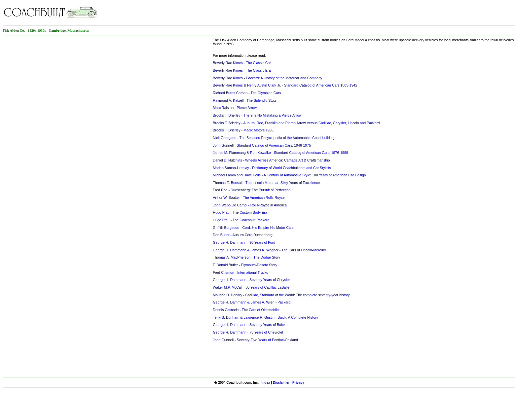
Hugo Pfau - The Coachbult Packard (241, 220)
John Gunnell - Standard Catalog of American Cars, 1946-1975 (262, 145)
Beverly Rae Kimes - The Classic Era (242, 70)
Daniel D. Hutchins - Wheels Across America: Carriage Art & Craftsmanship (271, 160)
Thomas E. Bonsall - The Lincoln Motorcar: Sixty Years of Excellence (266, 183)
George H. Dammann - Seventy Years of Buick (249, 325)
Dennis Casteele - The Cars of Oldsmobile (245, 310)
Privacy (298, 382)
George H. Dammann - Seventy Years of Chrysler (251, 280)
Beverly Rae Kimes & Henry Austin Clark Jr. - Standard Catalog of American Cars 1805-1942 (285, 85)
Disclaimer (281, 382)
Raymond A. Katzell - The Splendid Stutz (244, 100)
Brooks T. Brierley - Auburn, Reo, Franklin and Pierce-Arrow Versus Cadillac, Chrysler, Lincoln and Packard (296, 123)
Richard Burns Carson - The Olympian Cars (247, 93)
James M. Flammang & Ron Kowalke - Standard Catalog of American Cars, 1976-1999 (280, 153)
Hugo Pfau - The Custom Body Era (240, 212)
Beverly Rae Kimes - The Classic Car (242, 63)
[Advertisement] (438, 12)
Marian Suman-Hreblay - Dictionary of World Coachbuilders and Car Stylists (272, 168)
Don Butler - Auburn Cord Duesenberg (243, 235)
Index (265, 382)
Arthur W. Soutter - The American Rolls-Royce (248, 197)
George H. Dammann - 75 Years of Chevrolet (248, 332)
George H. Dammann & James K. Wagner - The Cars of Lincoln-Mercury (269, 250)
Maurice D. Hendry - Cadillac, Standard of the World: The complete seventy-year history (281, 295)
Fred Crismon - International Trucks (240, 272)
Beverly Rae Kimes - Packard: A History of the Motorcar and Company (267, 78)
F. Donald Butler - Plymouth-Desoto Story (245, 265)
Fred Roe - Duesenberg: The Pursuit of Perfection (251, 190)
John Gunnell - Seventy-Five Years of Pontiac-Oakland (255, 340)
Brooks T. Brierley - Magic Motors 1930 (243, 130)
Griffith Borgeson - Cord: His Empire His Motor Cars (253, 228)
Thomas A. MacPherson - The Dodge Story (246, 257)
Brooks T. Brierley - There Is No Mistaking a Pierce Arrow (257, 115)
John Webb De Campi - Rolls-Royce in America (250, 205)
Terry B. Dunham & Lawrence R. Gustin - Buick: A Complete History (265, 317)
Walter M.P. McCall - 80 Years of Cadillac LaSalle (251, 287)
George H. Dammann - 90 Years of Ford (244, 242)
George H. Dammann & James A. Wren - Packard (251, 302)
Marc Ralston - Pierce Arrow (235, 108)
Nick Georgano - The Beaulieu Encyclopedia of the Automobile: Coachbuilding (273, 138)
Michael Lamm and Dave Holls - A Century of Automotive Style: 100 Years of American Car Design (289, 175)
